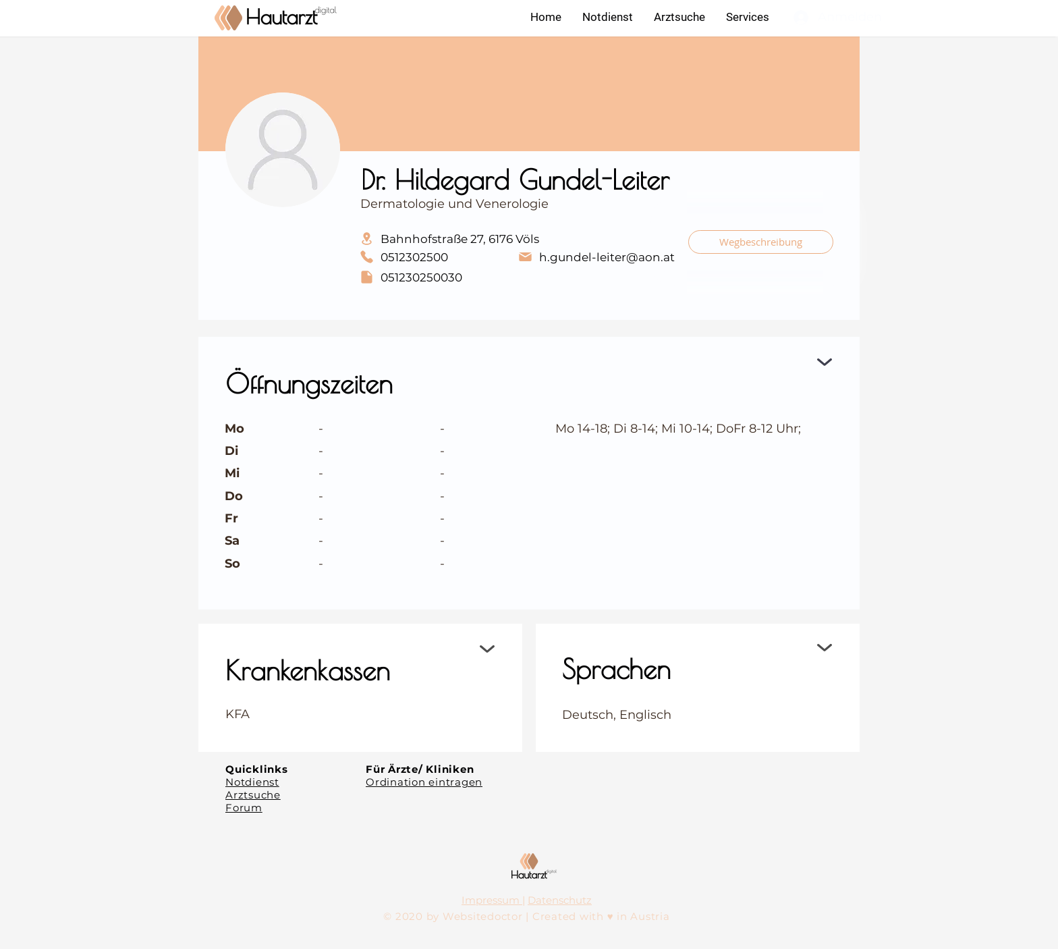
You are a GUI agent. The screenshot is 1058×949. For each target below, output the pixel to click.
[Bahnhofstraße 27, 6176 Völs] (514, 238)
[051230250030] (432, 277)
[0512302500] (432, 256)
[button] (747, 17)
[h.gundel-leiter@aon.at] (596, 256)
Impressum (492, 900)
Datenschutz (560, 900)
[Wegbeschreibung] (760, 242)
